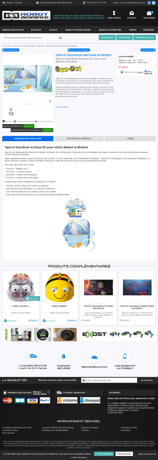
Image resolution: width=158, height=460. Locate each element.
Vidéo (130, 139)
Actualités (125, 430)
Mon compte (114, 18)
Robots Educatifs (13, 30)
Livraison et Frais (129, 428)
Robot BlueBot (21, 306)
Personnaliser (124, 454)
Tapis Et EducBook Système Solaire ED (98, 307)
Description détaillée (27, 139)
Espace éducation (89, 428)
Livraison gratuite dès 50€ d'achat (56, 2)
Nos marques (8, 433)
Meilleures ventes (145, 37)
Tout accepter (103, 454)
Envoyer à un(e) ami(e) (24, 121)
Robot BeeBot (59, 306)
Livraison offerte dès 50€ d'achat (58, 428)
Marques (148, 30)
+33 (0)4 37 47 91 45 (96, 2)
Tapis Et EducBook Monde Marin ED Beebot (137, 307)
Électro (36, 30)
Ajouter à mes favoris (45, 121)
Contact (131, 18)
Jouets (53, 30)
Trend (132, 30)
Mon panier (149, 15)
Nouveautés (107, 37)
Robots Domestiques (78, 30)
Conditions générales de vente (17, 428)
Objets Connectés (110, 30)
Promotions (124, 37)
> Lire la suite (62, 107)
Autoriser (29, 126)
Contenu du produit (79, 139)
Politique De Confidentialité (55, 430)
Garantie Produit (10, 430)
